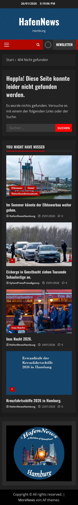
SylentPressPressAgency (24, 283)
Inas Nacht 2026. (19, 339)
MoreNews (26, 500)
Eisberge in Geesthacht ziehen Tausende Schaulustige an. (36, 274)
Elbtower (16, 188)
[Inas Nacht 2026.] (39, 311)
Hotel (31, 188)
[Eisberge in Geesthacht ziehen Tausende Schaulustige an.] (39, 244)
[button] (6, 44)
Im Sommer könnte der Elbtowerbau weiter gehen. (38, 207)
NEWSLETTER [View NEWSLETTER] (58, 45)
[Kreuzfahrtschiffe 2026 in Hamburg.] (39, 373)
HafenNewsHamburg (22, 216)
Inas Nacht (18, 327)
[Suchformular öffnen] (38, 45)
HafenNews (39, 21)
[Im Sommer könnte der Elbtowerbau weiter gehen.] (39, 177)
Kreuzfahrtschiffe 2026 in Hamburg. (33, 400)
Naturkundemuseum (24, 193)
